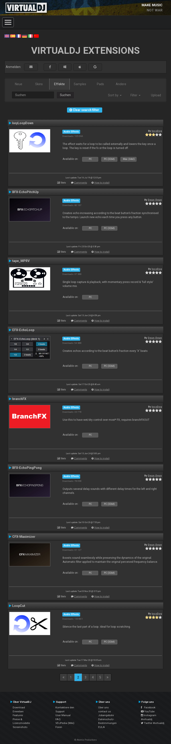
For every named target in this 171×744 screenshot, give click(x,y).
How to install (102, 182)
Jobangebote (106, 715)
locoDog (157, 130)
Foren (58, 727)
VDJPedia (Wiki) (64, 723)
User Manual (63, 715)
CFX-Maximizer (23, 536)
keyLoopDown (22, 123)
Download (19, 707)
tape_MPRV (21, 261)
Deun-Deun (155, 199)
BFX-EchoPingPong (27, 468)
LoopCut (18, 606)
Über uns (103, 707)
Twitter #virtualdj (152, 723)
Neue (18, 84)
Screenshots (20, 727)
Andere (121, 84)
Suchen (65, 95)
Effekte (59, 84)
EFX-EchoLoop (23, 330)
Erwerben (18, 711)
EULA (101, 727)
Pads (100, 84)
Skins (39, 84)
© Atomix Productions (85, 739)
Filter (135, 95)
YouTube (148, 711)
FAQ (58, 719)
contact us (104, 711)
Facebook (148, 707)
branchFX (19, 399)
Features (18, 715)
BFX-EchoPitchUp (25, 192)
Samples (80, 84)
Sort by (115, 95)
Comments (80, 182)
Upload (156, 95)
